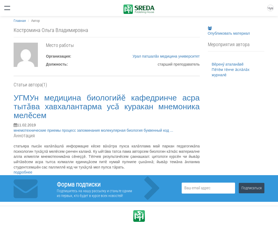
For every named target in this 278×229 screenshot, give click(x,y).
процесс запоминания (81, 130)
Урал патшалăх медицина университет (166, 56)
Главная (20, 21)
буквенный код (157, 130)
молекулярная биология (122, 130)
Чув (270, 8)
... (171, 130)
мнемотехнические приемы (38, 130)
